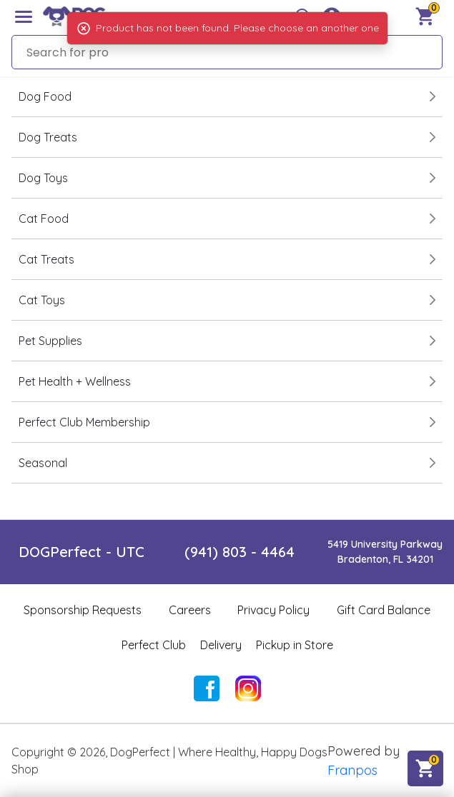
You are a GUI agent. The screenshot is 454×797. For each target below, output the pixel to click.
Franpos (352, 770)
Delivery (221, 645)
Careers (190, 610)
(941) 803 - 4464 (239, 552)
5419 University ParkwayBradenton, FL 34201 (385, 552)
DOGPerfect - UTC (81, 552)
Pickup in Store (294, 645)
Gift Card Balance (383, 610)
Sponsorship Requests (83, 610)
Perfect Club (154, 645)
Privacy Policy (273, 610)
